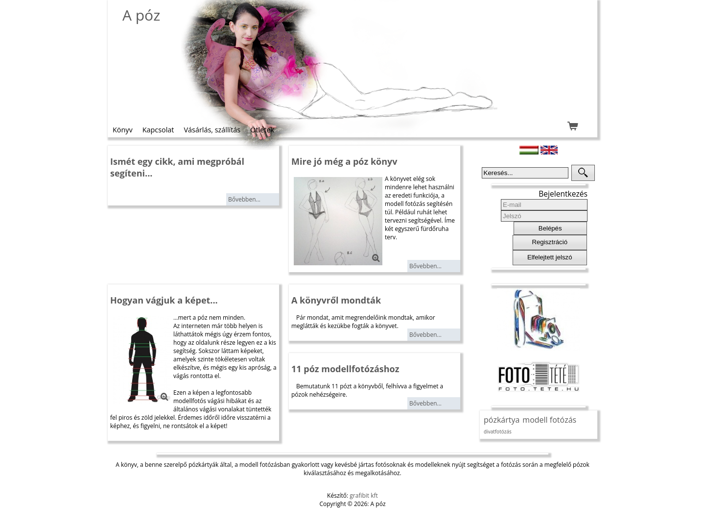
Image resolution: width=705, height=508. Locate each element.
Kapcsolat (158, 129)
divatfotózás (498, 431)
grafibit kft (364, 495)
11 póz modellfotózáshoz (345, 369)
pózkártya (501, 419)
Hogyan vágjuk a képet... (164, 300)
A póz (141, 15)
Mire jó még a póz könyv (344, 161)
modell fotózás (549, 419)
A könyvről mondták (336, 300)
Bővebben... (244, 199)
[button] (583, 173)
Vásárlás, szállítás (212, 129)
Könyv (123, 129)
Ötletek (262, 129)
